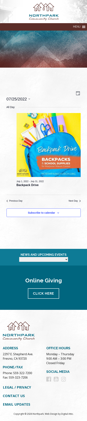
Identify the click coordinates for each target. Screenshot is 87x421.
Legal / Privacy (17, 387)
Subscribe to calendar (41, 212)
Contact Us (14, 396)
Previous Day (14, 201)
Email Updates (16, 404)
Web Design (51, 413)
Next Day (74, 201)
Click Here (43, 293)
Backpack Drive (28, 185)
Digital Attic (67, 413)
